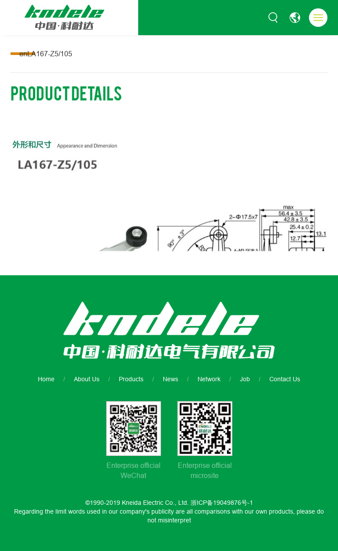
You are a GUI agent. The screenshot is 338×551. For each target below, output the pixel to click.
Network (209, 379)
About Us (86, 379)
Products (131, 379)
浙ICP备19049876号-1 (222, 502)
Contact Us (284, 379)
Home (46, 379)
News (170, 379)
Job (245, 379)
